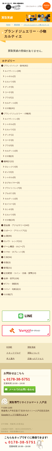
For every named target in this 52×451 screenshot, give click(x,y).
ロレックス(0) (10, 167)
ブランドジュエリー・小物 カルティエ (36, 24)
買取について (33, 353)
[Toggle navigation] (46, 6)
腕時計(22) (7, 161)
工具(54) (6, 257)
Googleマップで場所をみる (14, 415)
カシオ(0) (8, 209)
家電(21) (6, 268)
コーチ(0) (8, 92)
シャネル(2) (9, 76)
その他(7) (7, 294)
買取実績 (17, 24)
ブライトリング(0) (12, 188)
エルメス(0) (9, 81)
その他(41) (9, 108)
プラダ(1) (8, 97)
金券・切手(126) (10, 278)
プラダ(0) (8, 145)
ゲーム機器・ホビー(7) (13, 246)
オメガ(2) (8, 172)
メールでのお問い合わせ (19, 389)
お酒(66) (6, 236)
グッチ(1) (8, 135)
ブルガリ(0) (9, 193)
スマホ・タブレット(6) (13, 252)
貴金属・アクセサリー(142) (15, 225)
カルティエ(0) (10, 103)
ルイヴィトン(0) (11, 119)
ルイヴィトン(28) (12, 71)
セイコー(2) (9, 204)
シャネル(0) (9, 177)
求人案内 (10, 358)
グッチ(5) (8, 87)
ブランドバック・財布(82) (14, 66)
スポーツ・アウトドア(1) (14, 230)
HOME (9, 347)
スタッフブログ (13, 353)
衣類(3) (6, 262)
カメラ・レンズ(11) (11, 241)
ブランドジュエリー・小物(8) (16, 113)
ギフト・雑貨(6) (10, 284)
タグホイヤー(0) (11, 183)
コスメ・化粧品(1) (11, 289)
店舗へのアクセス (35, 358)
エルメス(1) (9, 129)
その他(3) (8, 156)
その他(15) (9, 220)
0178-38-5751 (17, 379)
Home (8, 24)
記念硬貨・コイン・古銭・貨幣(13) (18, 273)
